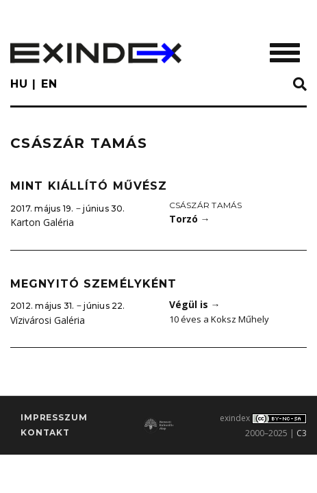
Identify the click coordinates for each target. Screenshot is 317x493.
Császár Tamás (205, 205)
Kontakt (45, 432)
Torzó (189, 218)
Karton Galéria (42, 222)
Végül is (194, 304)
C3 (301, 433)
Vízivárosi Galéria (47, 320)
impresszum (54, 417)
